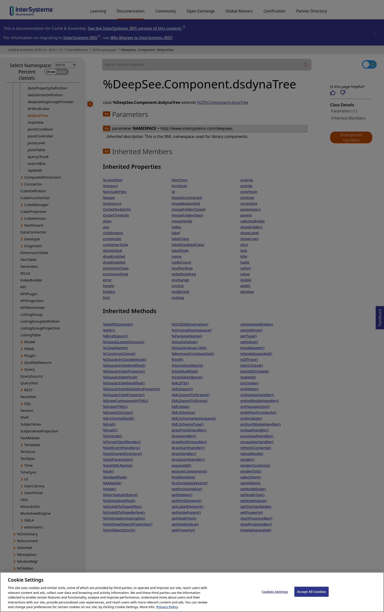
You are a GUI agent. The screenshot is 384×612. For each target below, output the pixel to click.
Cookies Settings (275, 598)
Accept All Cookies (311, 598)
